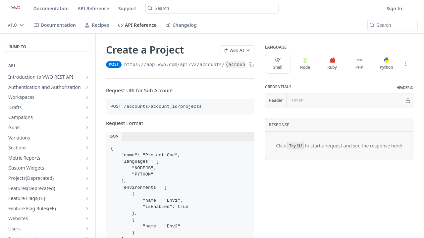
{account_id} (242, 64)
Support (127, 8)
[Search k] (212, 8)
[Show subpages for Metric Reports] (87, 158)
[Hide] (407, 100)
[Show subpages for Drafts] (87, 107)
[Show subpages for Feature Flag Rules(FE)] (87, 208)
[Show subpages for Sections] (87, 147)
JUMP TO (17, 47)
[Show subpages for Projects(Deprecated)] (87, 178)
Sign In (394, 8)
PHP (359, 64)
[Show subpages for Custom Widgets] (87, 168)
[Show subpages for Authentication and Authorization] (87, 87)
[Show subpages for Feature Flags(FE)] (87, 198)
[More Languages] (406, 64)
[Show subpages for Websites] (87, 218)
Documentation (51, 8)
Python (386, 64)
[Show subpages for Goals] (87, 127)
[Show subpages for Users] (87, 228)
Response (279, 125)
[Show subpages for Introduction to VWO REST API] (87, 77)
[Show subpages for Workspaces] (87, 97)
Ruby (332, 64)
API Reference (93, 8)
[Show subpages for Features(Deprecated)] (87, 188)
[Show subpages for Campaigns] (87, 117)
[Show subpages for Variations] (87, 137)
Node (305, 64)
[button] (405, 87)
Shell (278, 64)
